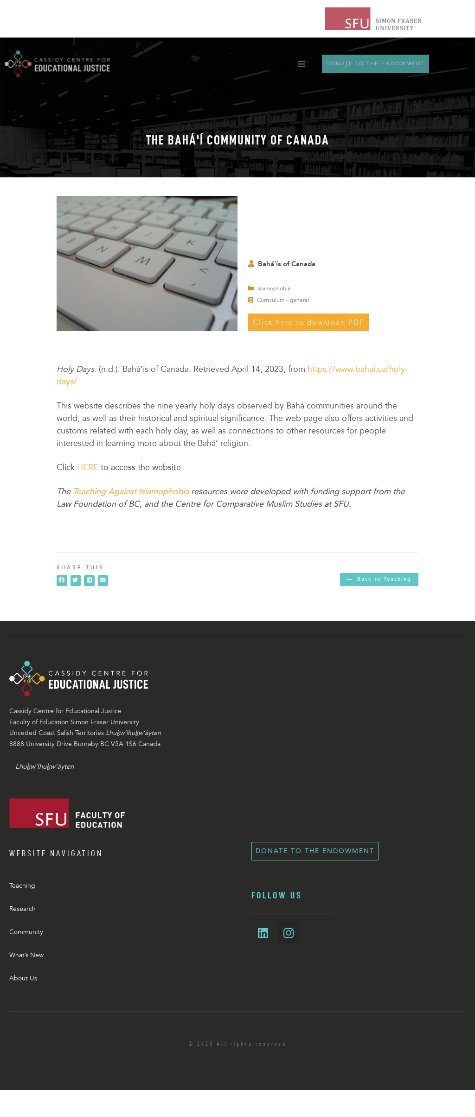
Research (22, 909)
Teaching (22, 886)
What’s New (26, 955)
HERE (87, 467)
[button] (62, 580)
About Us (23, 978)
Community (26, 932)
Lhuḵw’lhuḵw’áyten (44, 766)
